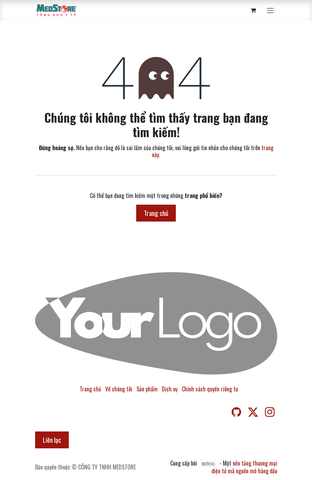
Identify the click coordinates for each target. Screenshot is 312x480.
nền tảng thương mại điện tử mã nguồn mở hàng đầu (244, 467)
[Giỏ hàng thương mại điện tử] (253, 10)
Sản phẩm (147, 389)
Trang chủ (156, 213)
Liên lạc (52, 440)
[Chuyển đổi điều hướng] (270, 10)
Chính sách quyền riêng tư (210, 389)
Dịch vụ (170, 389)
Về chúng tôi (118, 389)
